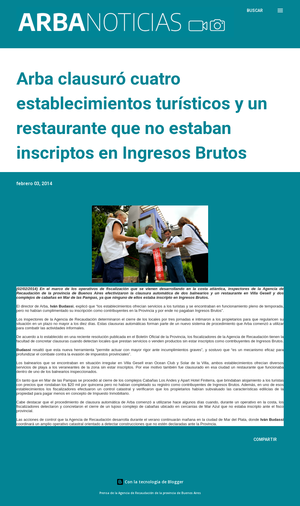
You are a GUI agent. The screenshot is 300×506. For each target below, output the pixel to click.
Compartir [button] (265, 439)
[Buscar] (255, 10)
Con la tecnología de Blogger (150, 481)
